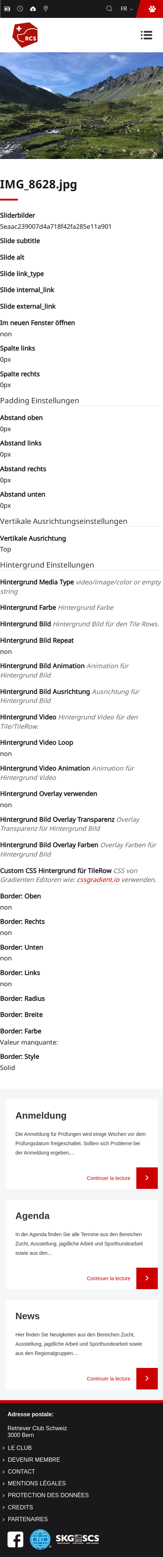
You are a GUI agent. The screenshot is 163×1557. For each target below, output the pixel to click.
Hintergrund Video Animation (67, 773)
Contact (21, 1472)
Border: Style (19, 1056)
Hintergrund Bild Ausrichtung (69, 696)
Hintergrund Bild (79, 624)
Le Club (20, 1448)
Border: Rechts (22, 921)
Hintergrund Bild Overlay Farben (78, 849)
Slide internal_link (27, 289)
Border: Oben (20, 896)
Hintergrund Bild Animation (64, 670)
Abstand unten (22, 494)
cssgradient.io (98, 879)
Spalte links (17, 348)
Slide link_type (22, 273)
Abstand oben (21, 417)
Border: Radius (22, 998)
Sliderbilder (17, 215)
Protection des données (48, 1495)
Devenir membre (34, 1460)
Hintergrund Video (69, 722)
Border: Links (20, 972)
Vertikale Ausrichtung (33, 538)
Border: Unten (21, 947)
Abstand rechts (23, 468)
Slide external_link (28, 306)
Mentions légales (37, 1483)
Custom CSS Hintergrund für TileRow (78, 875)
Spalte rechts (20, 374)
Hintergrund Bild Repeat (37, 640)
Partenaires (28, 1519)
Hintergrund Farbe (56, 607)
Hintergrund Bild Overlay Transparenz (69, 824)
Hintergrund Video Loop (36, 742)
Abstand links (21, 443)
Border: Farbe (20, 1031)
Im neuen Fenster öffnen (37, 322)
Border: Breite (21, 1014)
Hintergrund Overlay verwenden (48, 793)
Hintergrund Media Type (80, 587)
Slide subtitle (20, 240)
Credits (20, 1507)
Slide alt (12, 257)
